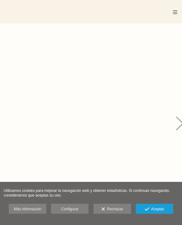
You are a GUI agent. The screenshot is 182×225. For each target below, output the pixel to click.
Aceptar (154, 209)
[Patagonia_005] (33, 124)
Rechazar (112, 209)
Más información (27, 209)
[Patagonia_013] (100, 57)
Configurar (69, 209)
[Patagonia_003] (33, 57)
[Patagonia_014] (100, 124)
